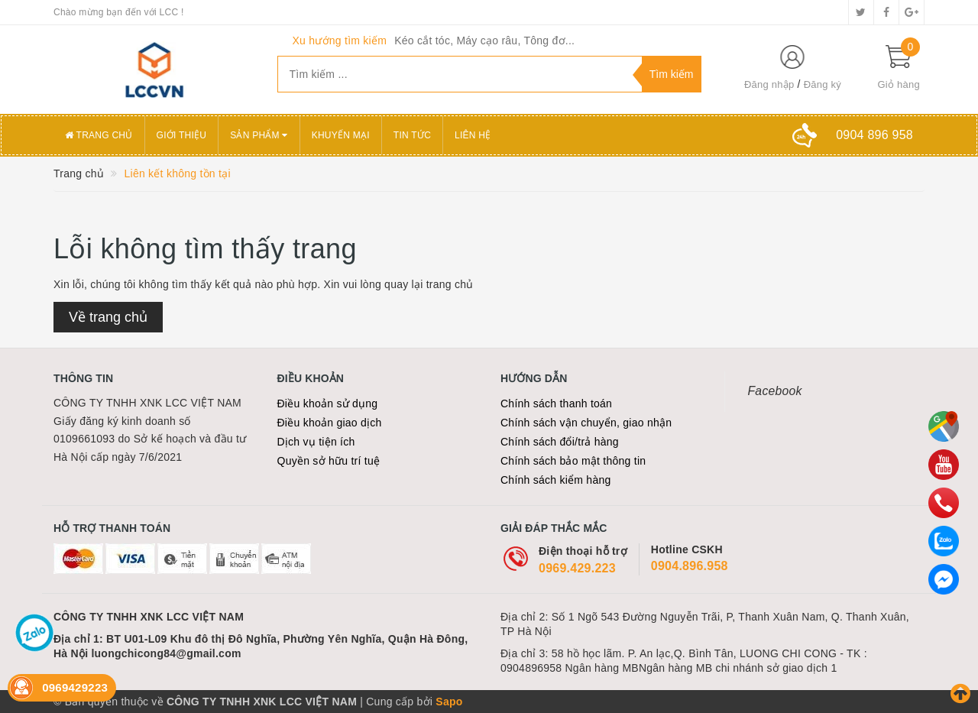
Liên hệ (473, 135)
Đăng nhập (769, 84)
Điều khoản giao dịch (329, 422)
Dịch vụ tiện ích (316, 442)
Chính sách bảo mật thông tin (573, 461)
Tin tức (412, 135)
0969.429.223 (577, 568)
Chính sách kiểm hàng (555, 480)
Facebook (775, 390)
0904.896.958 (689, 565)
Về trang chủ (108, 317)
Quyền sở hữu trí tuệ (329, 461)
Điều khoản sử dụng (327, 403)
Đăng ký (822, 84)
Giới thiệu (182, 135)
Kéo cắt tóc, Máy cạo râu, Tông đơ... (484, 40)
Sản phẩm (259, 135)
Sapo (449, 701)
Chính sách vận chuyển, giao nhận (586, 422)
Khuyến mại (341, 135)
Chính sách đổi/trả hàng (559, 442)
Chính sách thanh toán (556, 403)
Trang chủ (99, 135)
